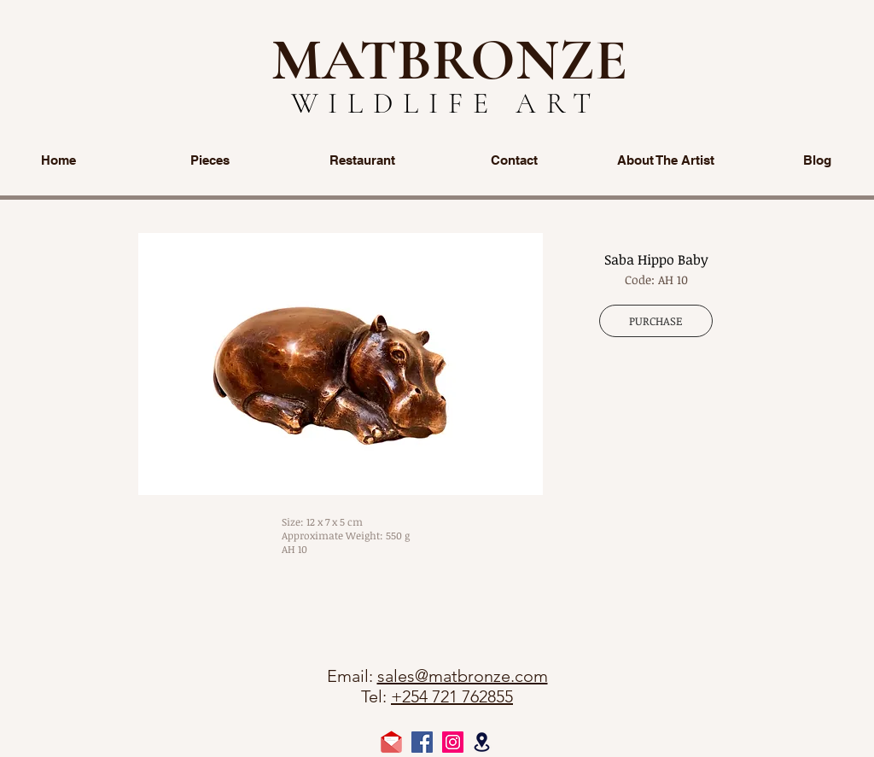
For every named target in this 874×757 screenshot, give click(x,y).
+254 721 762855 (452, 696)
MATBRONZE (449, 60)
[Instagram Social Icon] (452, 742)
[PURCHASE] (656, 321)
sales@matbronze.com (462, 676)
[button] (340, 364)
